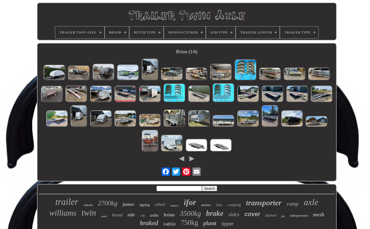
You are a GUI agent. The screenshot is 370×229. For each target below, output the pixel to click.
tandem (206, 205)
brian (169, 214)
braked (149, 222)
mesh (318, 214)
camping (234, 205)
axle (311, 202)
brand (117, 215)
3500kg (190, 213)
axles (154, 215)
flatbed (270, 215)
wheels (88, 205)
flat (283, 216)
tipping (145, 205)
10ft (142, 215)
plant (209, 223)
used (104, 216)
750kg (189, 222)
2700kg (108, 203)
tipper (227, 223)
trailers (174, 205)
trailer (66, 202)
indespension (299, 215)
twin (88, 212)
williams (62, 212)
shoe (219, 205)
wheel (160, 204)
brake (215, 213)
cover (252, 214)
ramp (293, 203)
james (128, 204)
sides (234, 214)
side (131, 214)
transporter (263, 202)
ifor (190, 202)
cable (169, 224)
